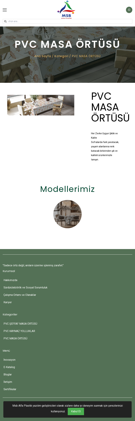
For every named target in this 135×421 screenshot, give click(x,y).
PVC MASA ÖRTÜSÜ (15, 338)
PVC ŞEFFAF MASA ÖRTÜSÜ (20, 323)
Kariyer (8, 302)
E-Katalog (9, 367)
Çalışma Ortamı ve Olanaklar (20, 294)
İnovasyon (9, 359)
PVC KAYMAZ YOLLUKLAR (19, 331)
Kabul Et (76, 411)
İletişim (8, 381)
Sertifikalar (10, 389)
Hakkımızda (10, 280)
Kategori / (63, 56)
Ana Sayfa (42, 56)
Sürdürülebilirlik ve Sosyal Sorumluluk (25, 287)
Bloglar (8, 374)
